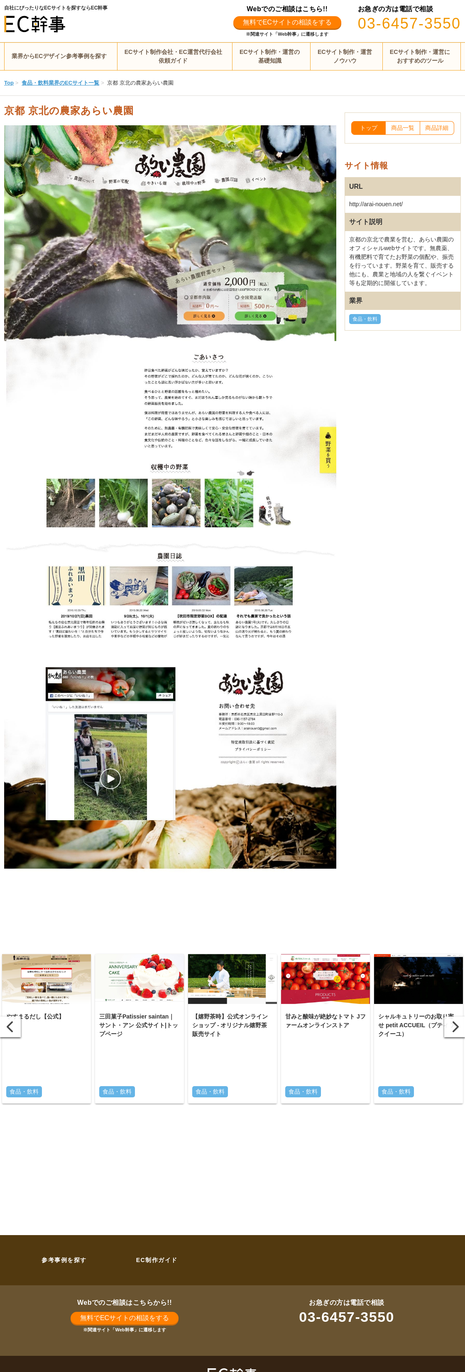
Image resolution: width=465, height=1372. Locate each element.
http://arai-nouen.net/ (376, 204)
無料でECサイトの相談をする (287, 22)
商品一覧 (402, 127)
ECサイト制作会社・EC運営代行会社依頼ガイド (173, 56)
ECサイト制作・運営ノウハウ (345, 56)
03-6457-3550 (409, 23)
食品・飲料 (364, 319)
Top (9, 83)
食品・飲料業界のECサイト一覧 (60, 83)
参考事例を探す (64, 1260)
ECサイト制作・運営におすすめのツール (420, 56)
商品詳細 (436, 127)
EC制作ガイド (157, 1260)
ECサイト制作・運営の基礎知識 (270, 56)
